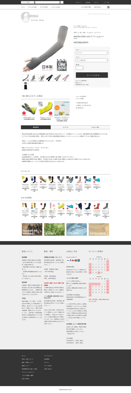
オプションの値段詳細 (81, 80)
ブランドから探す (31, 7)
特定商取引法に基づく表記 (82, 84)
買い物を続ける (79, 108)
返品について (79, 82)
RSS (23, 378)
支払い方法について (27, 359)
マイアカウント (48, 356)
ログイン (95, 2)
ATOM (27, 378)
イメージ (65, 127)
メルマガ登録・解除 (85, 7)
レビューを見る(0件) (80, 96)
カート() (105, 2)
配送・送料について (27, 362)
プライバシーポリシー (28, 372)
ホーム (23, 7)
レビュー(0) (95, 127)
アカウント (77, 2)
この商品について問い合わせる (82, 105)
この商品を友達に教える (81, 102)
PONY (79, 26)
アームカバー (84, 26)
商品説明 (36, 127)
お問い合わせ (96, 7)
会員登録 (86, 2)
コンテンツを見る (54, 7)
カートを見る (48, 365)
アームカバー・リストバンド (91, 27)
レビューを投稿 (79, 98)
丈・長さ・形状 (81, 27)
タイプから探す (43, 7)
